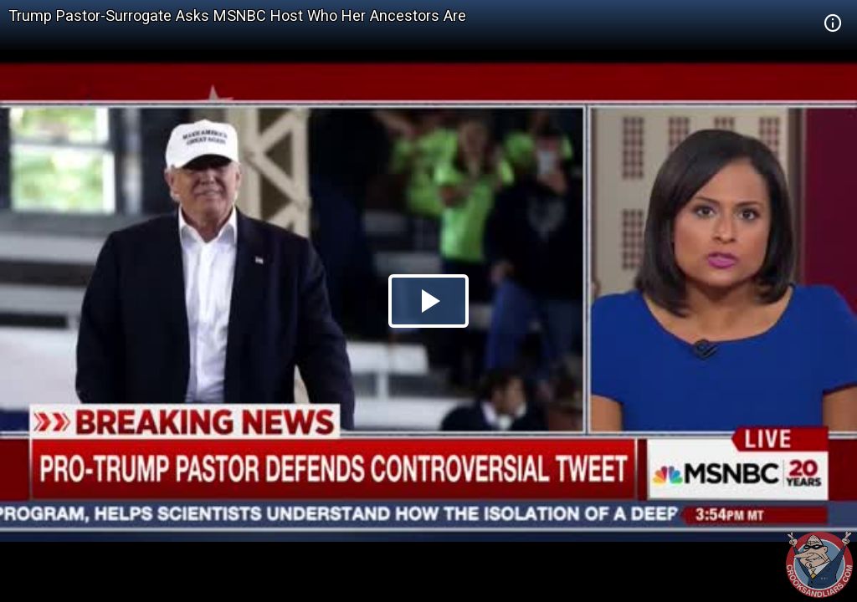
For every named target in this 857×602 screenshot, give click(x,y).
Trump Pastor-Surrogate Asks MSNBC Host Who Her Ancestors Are (237, 15)
